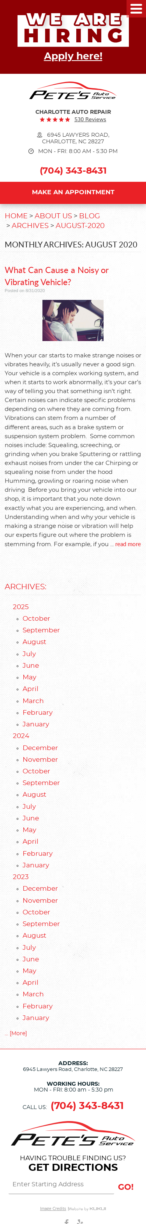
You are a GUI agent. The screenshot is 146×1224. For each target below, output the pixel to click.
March (33, 701)
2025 (21, 607)
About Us (53, 216)
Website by (87, 1209)
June (31, 666)
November (40, 760)
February (38, 713)
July (29, 654)
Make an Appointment (73, 192)
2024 (21, 736)
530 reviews (90, 119)
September (41, 630)
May (29, 677)
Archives (30, 226)
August (34, 642)
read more (128, 544)
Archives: (25, 587)
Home (16, 216)
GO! (126, 1187)
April (31, 689)
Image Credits (53, 1208)
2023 (21, 877)
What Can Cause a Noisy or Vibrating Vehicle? (57, 275)
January (36, 724)
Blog (89, 216)
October (36, 619)
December (40, 748)
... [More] (16, 1033)
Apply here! (73, 56)
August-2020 (80, 226)
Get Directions (73, 1168)
